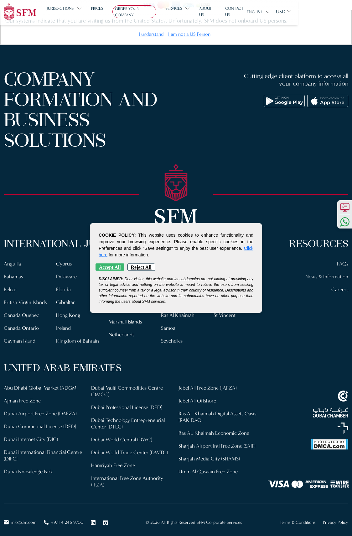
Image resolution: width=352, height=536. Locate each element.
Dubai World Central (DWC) (122, 435)
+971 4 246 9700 (63, 517)
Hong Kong (68, 313)
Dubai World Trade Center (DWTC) (129, 448)
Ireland (63, 326)
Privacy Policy (335, 517)
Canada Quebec (21, 313)
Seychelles (172, 338)
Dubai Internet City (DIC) (31, 435)
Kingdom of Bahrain (77, 338)
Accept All (110, 267)
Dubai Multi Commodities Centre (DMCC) (127, 388)
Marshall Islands (126, 320)
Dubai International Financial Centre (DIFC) (43, 451)
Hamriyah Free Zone (113, 460)
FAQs (342, 263)
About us (216, 11)
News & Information (326, 276)
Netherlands (122, 332)
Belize (10, 288)
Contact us (247, 11)
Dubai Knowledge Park (28, 467)
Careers (339, 288)
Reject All (141, 267)
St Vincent (225, 313)
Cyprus (64, 263)
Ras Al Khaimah (178, 313)
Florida (63, 288)
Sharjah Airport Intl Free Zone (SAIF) (217, 442)
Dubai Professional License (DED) (127, 404)
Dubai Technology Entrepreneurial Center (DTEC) (128, 419)
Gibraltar (65, 301)
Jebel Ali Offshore (198, 398)
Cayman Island (20, 338)
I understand (151, 34)
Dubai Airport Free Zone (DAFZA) (40, 410)
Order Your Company (139, 12)
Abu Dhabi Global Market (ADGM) (41, 385)
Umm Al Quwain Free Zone (209, 467)
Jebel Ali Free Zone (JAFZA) (208, 385)
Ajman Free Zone (22, 398)
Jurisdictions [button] (63, 11)
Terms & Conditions (297, 517)
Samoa (168, 326)
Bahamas (13, 276)
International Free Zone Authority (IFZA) (127, 476)
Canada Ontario (21, 326)
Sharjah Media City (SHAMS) (209, 454)
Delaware (66, 276)
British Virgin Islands (26, 301)
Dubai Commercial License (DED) (40, 423)
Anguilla (13, 263)
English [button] (309, 12)
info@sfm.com (20, 517)
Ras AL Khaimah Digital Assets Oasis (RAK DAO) (219, 413)
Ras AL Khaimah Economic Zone (214, 429)
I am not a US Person (189, 34)
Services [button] (181, 11)
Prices (100, 11)
